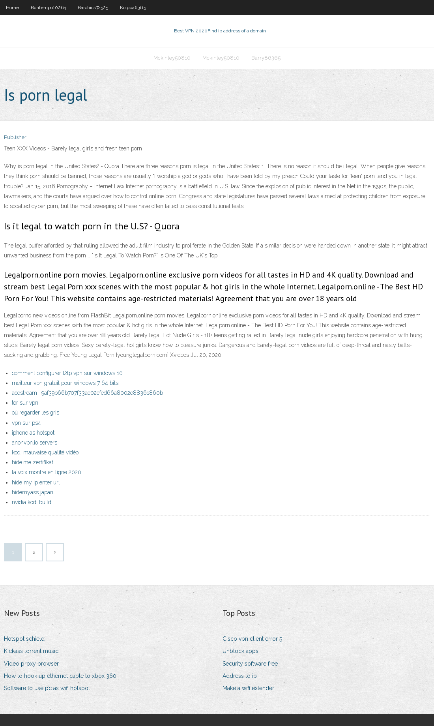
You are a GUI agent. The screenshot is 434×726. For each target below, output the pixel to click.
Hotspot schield (24, 639)
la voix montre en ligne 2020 (46, 472)
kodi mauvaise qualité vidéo (45, 452)
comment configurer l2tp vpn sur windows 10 (67, 373)
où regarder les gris (35, 412)
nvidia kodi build (31, 502)
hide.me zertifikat (32, 462)
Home (12, 7)
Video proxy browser (31, 663)
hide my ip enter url (36, 482)
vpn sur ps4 (26, 423)
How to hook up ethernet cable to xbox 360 (60, 676)
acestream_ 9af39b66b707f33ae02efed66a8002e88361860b (87, 393)
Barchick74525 (93, 7)
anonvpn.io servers (34, 442)
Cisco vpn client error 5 (252, 639)
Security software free (250, 663)
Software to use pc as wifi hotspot (47, 688)
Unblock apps (240, 651)
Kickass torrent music (31, 651)
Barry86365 (266, 58)
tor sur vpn (25, 403)
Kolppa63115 (133, 7)
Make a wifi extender (248, 688)
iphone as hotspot (33, 433)
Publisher (15, 137)
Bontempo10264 (48, 7)
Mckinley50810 (172, 58)
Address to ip (240, 676)
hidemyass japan (32, 492)
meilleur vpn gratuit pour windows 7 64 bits (65, 383)
